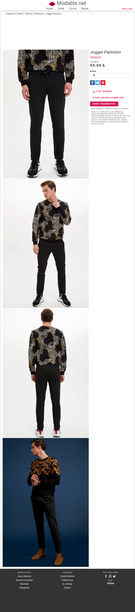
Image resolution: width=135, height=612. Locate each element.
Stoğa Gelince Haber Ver (108, 98)
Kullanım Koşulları (24, 580)
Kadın (50, 8)
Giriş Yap (127, 9)
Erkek (61, 8)
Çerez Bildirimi (24, 576)
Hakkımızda (67, 580)
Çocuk (72, 8)
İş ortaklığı (67, 584)
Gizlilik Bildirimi (67, 576)
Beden (93, 71)
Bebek (84, 8)
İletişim (67, 587)
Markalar (24, 584)
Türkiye (110, 583)
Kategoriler (24, 587)
